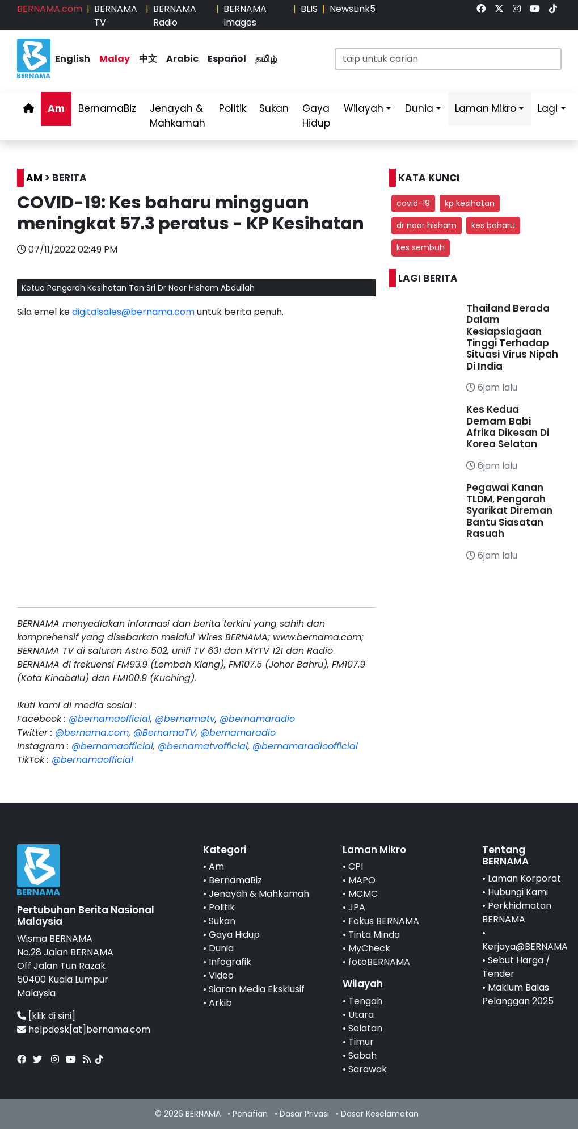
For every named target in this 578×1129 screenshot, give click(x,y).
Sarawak (367, 1069)
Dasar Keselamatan (380, 1113)
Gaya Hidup (316, 116)
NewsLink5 (353, 8)
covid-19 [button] (413, 203)
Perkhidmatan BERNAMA (516, 912)
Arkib (220, 1002)
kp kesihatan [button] (470, 203)
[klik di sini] (51, 1015)
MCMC (363, 893)
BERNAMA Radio (174, 15)
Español (227, 58)
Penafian (250, 1113)
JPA (356, 907)
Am (56, 108)
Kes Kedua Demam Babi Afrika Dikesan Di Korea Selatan (507, 426)
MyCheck (369, 948)
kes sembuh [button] (420, 247)
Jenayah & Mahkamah (177, 116)
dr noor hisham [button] (426, 225)
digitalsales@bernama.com (133, 311)
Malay (114, 58)
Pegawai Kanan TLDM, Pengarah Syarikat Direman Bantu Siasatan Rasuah (509, 511)
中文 (148, 58)
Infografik (230, 961)
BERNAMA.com (49, 8)
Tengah (365, 1001)
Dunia (419, 108)
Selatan (365, 1028)
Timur (361, 1041)
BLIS (309, 8)
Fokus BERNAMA (383, 920)
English (72, 58)
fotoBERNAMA (379, 961)
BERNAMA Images (245, 15)
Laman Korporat (524, 878)
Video (221, 975)
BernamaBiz (107, 108)
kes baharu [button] (493, 225)
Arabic (182, 58)
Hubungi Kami (518, 892)
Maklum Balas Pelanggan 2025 (518, 994)
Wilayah (363, 108)
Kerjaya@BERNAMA (525, 946)
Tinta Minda (374, 934)
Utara (361, 1014)
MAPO (362, 880)
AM (34, 177)
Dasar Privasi (304, 1113)
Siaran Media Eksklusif (257, 989)
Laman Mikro (485, 108)
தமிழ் (266, 58)
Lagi (548, 108)
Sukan (274, 108)
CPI (355, 866)
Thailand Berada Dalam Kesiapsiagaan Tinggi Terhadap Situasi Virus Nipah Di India (512, 337)
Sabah (362, 1055)
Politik (232, 108)
